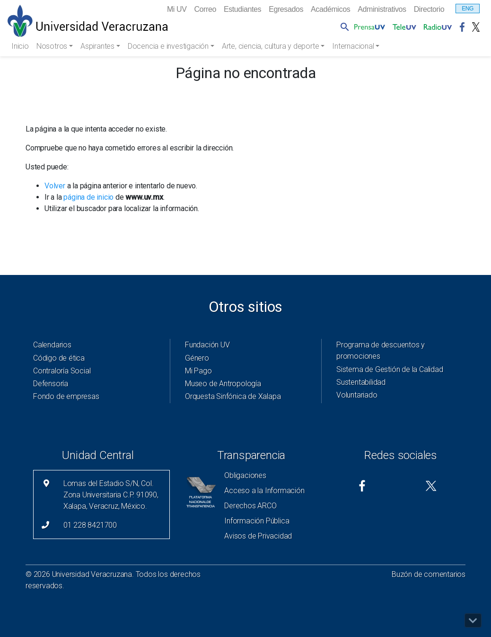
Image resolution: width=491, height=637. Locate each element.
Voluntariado (356, 394)
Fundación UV (207, 344)
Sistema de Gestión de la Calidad (389, 369)
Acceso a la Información (264, 490)
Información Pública (256, 520)
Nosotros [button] (52, 46)
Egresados (286, 9)
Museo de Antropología (223, 383)
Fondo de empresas (66, 396)
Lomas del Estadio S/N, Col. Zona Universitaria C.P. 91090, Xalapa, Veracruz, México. (110, 495)
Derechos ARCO (250, 505)
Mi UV (177, 9)
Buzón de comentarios (428, 574)
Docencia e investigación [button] (169, 46)
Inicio (20, 46)
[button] (343, 26)
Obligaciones (245, 475)
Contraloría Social (61, 370)
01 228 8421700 (90, 525)
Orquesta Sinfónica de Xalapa (233, 396)
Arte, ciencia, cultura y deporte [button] (271, 46)
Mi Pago (198, 370)
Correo (205, 9)
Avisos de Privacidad (258, 535)
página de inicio (88, 197)
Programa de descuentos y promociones (380, 350)
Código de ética (59, 358)
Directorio (429, 9)
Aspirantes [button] (98, 46)
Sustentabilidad (361, 382)
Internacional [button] (354, 46)
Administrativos (382, 9)
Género (197, 358)
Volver (54, 185)
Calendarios (52, 344)
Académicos (330, 9)
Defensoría (50, 383)
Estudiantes (242, 9)
